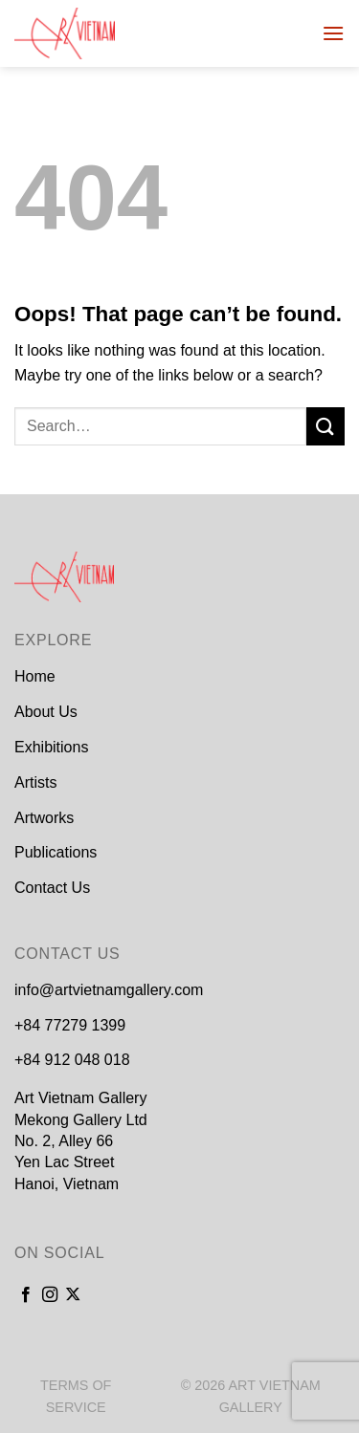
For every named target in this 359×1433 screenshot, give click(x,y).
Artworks (44, 818)
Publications (55, 852)
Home (35, 676)
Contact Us (52, 887)
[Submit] (325, 426)
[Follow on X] (72, 1295)
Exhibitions (51, 747)
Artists (35, 782)
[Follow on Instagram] (49, 1295)
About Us (46, 712)
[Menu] (333, 33)
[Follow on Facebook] (26, 1295)
